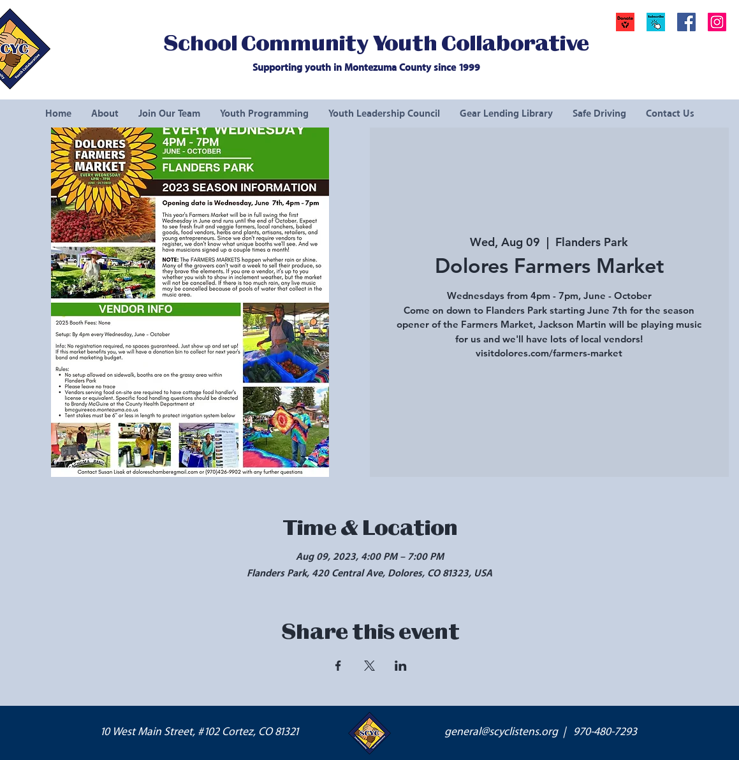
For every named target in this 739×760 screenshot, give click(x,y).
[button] (656, 22)
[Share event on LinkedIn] (401, 666)
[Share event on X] (369, 666)
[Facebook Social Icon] (686, 22)
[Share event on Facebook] (338, 666)
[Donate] (625, 22)
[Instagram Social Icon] (717, 22)
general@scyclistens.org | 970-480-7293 (540, 732)
